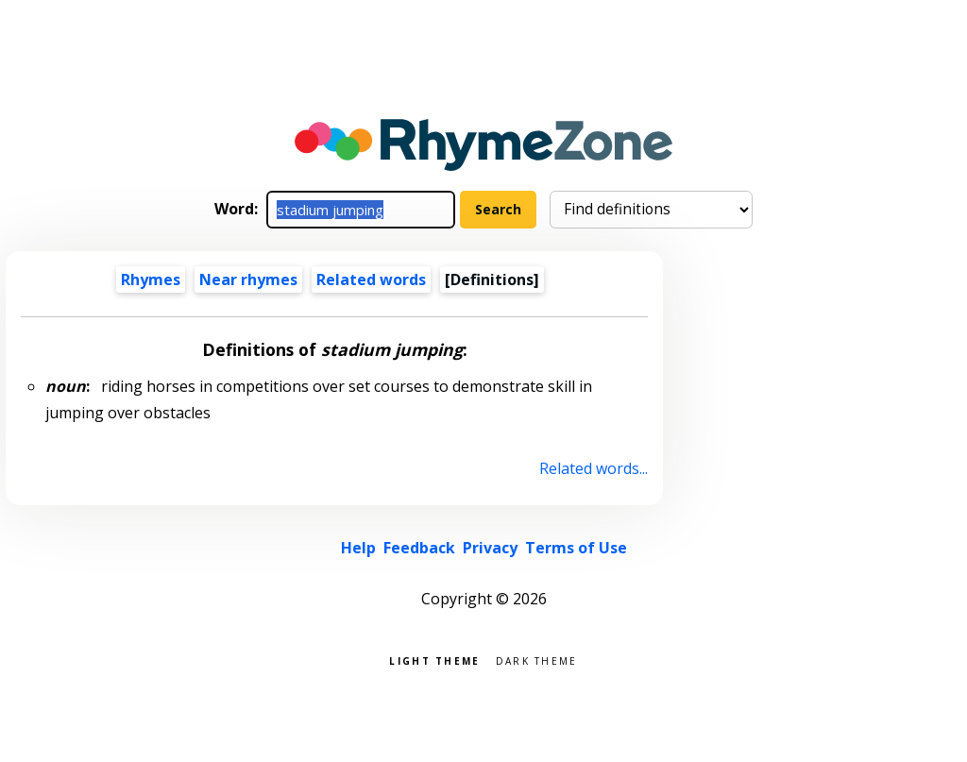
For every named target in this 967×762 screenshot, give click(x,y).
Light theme (434, 660)
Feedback (419, 547)
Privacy (490, 547)
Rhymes (150, 279)
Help (358, 547)
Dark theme (537, 660)
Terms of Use (576, 547)
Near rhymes (248, 279)
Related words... (593, 468)
